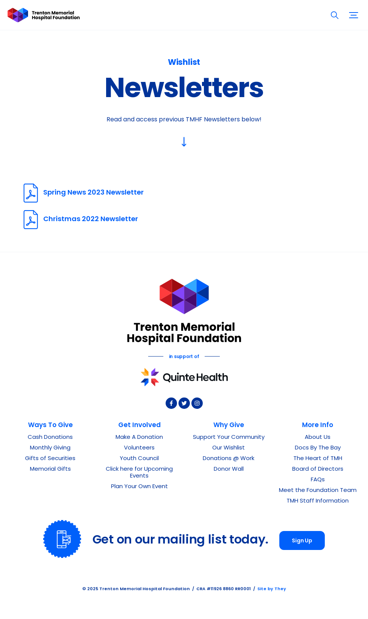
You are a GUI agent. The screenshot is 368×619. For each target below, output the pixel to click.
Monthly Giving (50, 448)
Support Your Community (229, 437)
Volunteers (139, 448)
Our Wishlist (228, 448)
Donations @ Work (228, 459)
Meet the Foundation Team (318, 490)
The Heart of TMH (317, 459)
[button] (353, 15)
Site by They (271, 589)
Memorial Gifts (50, 469)
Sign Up (302, 541)
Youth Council (139, 459)
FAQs (318, 480)
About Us (317, 437)
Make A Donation (139, 437)
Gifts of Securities (50, 459)
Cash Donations (50, 437)
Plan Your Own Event (139, 487)
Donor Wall (229, 469)
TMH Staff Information (318, 501)
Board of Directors (317, 469)
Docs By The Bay (318, 448)
